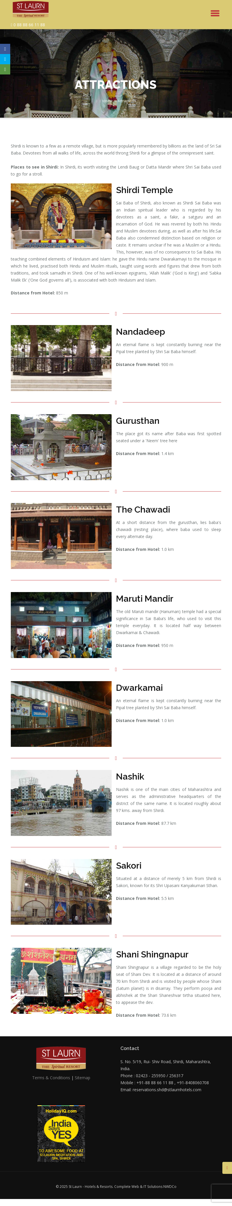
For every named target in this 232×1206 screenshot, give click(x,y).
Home (108, 100)
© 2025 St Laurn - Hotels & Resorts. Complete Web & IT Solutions (109, 1186)
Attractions (127, 100)
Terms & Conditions (51, 1077)
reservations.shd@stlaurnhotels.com (167, 1089)
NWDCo (169, 1186)
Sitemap (82, 1077)
